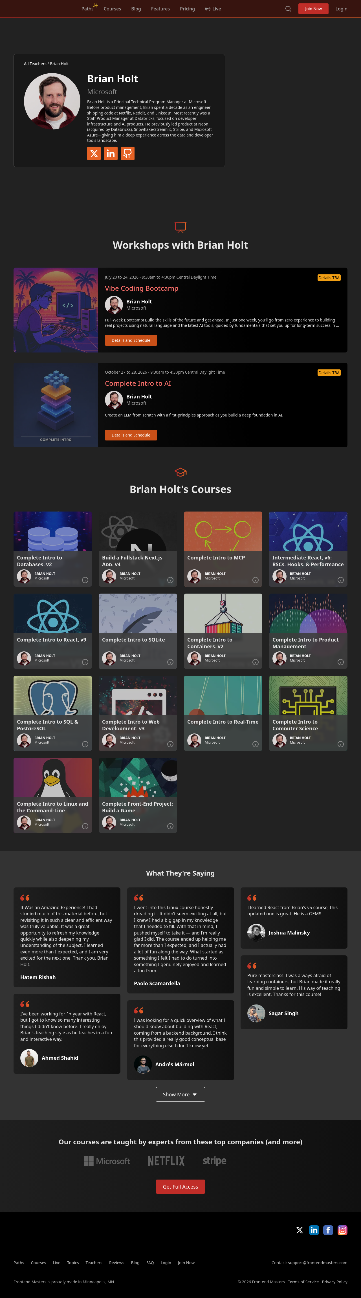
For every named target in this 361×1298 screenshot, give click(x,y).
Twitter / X (94, 153)
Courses (112, 9)
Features (160, 9)
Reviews (116, 1262)
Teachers (94, 1262)
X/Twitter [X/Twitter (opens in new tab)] (300, 1230)
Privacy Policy (334, 1281)
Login (341, 9)
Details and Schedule (131, 340)
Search (288, 8)
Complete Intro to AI (138, 383)
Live (56, 1262)
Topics (73, 1262)
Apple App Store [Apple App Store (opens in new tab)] (288, 1247)
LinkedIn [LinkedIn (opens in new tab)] (314, 1230)
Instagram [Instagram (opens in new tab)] (342, 1230)
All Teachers (35, 63)
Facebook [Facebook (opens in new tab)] (328, 1230)
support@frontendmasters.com (317, 1262)
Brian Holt (139, 301)
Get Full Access (180, 1186)
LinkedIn (111, 153)
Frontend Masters (42, 7)
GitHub (128, 153)
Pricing (187, 9)
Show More (180, 1094)
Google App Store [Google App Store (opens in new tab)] (328, 1247)
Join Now (313, 8)
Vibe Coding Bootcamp (142, 288)
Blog (136, 9)
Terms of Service (303, 1281)
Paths (88, 9)
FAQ (150, 1262)
